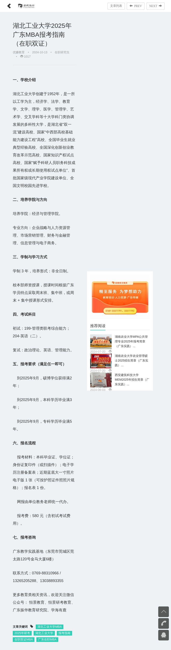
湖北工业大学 (44, 633)
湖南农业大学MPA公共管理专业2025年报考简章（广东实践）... (131, 341)
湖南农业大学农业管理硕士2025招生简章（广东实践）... (131, 360)
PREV (136, 6)
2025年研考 (22, 633)
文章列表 (116, 5)
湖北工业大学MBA (49, 626)
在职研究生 (62, 52)
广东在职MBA (47, 639)
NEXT (155, 6)
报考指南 (64, 633)
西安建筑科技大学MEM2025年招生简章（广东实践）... (132, 379)
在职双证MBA (23, 639)
